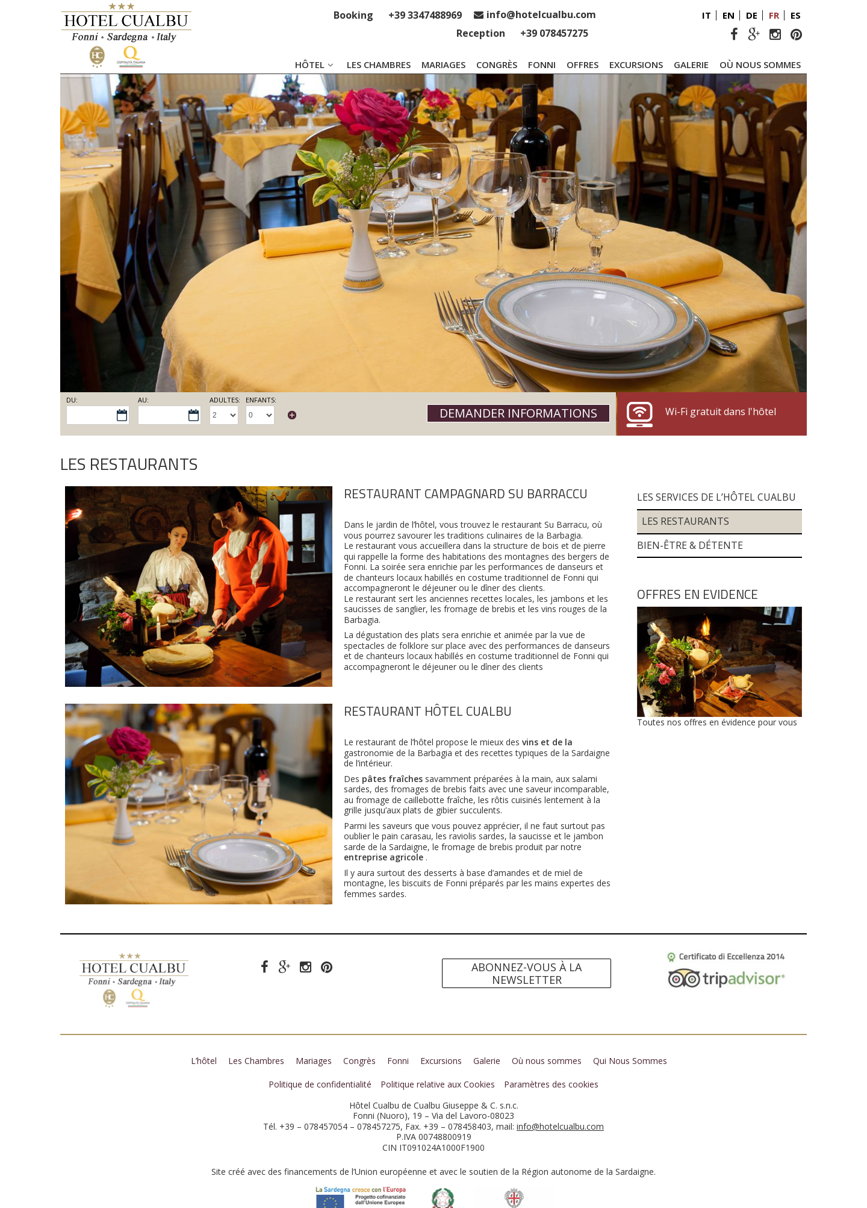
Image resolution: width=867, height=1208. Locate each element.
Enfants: (261, 399)
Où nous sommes (760, 64)
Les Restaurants (685, 482)
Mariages (443, 64)
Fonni (542, 64)
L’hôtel (204, 1022)
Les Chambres (379, 64)
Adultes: (225, 399)
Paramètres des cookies (551, 1045)
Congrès (496, 64)
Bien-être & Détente (690, 506)
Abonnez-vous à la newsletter (526, 934)
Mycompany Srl (523, 1200)
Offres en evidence (697, 555)
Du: (72, 399)
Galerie (691, 64)
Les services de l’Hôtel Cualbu (716, 458)
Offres (582, 64)
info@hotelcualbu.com (541, 14)
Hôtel (315, 64)
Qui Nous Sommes (630, 1022)
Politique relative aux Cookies (438, 1045)
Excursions (636, 64)
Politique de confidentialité (320, 1045)
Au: (143, 399)
